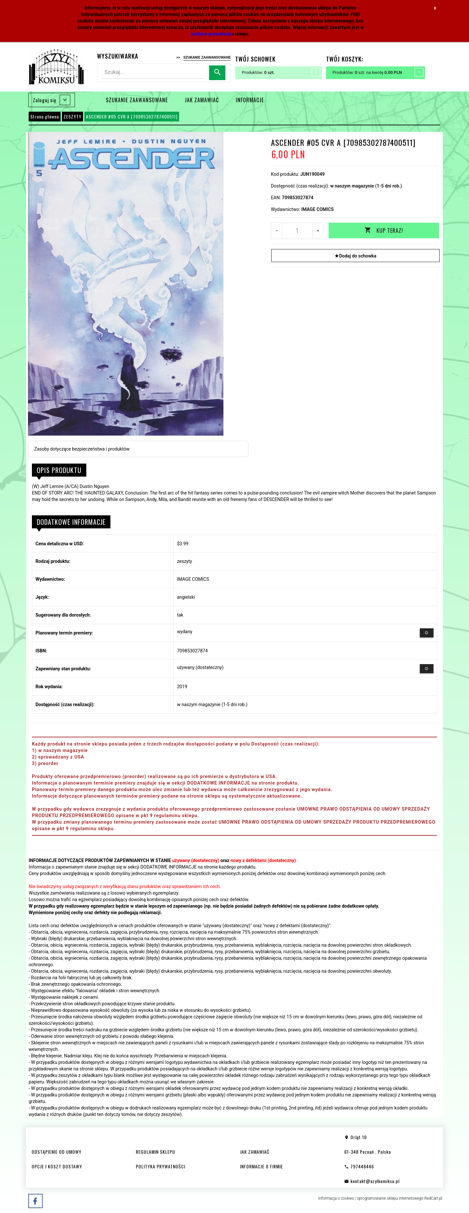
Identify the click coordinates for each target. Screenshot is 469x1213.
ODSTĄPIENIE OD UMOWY (56, 1151)
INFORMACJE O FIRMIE (261, 1166)
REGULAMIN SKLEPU (155, 1151)
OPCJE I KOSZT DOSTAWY (57, 1166)
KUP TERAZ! (383, 230)
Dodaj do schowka (355, 255)
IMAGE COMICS (317, 209)
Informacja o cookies (336, 1198)
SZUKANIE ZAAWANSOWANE (137, 100)
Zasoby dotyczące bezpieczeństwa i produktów (82, 449)
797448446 (359, 1166)
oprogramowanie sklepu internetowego (390, 1198)
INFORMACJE (250, 100)
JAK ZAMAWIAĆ (202, 100)
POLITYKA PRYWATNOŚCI (160, 1166)
